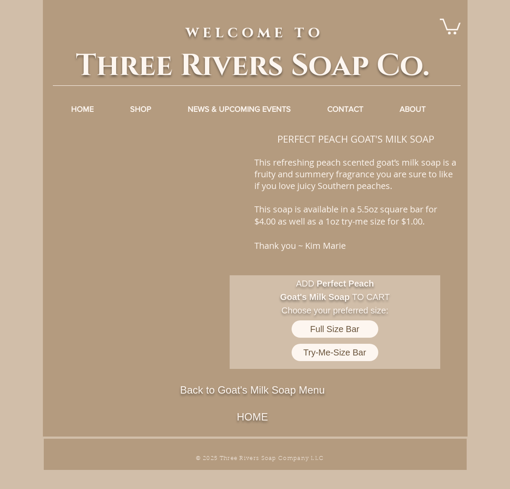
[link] (450, 25)
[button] (150, 235)
